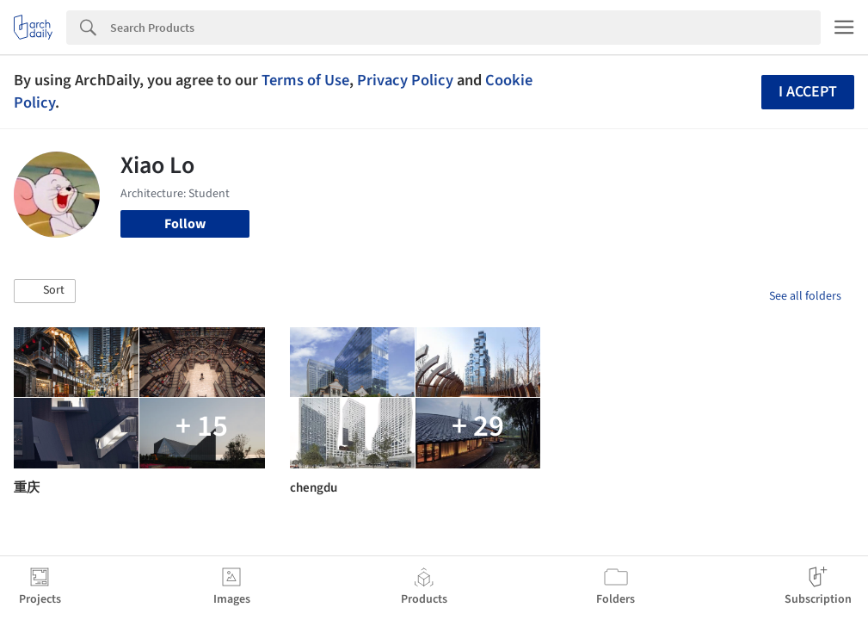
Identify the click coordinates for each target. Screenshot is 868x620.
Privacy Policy (405, 80)
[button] (45, 291)
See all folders (805, 296)
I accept (808, 91)
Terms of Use (305, 80)
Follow (185, 223)
